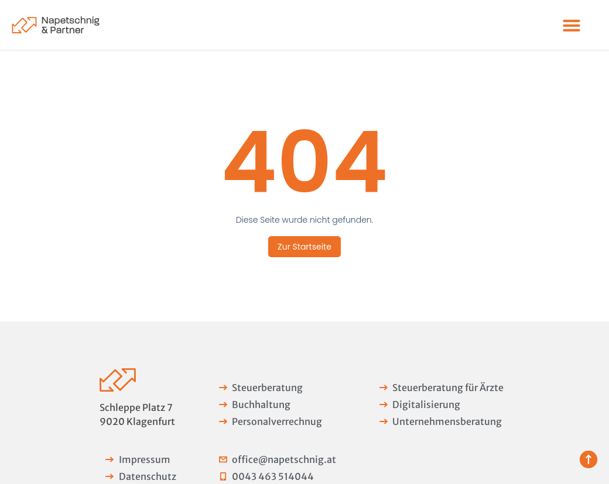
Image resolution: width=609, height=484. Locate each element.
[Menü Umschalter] (571, 25)
